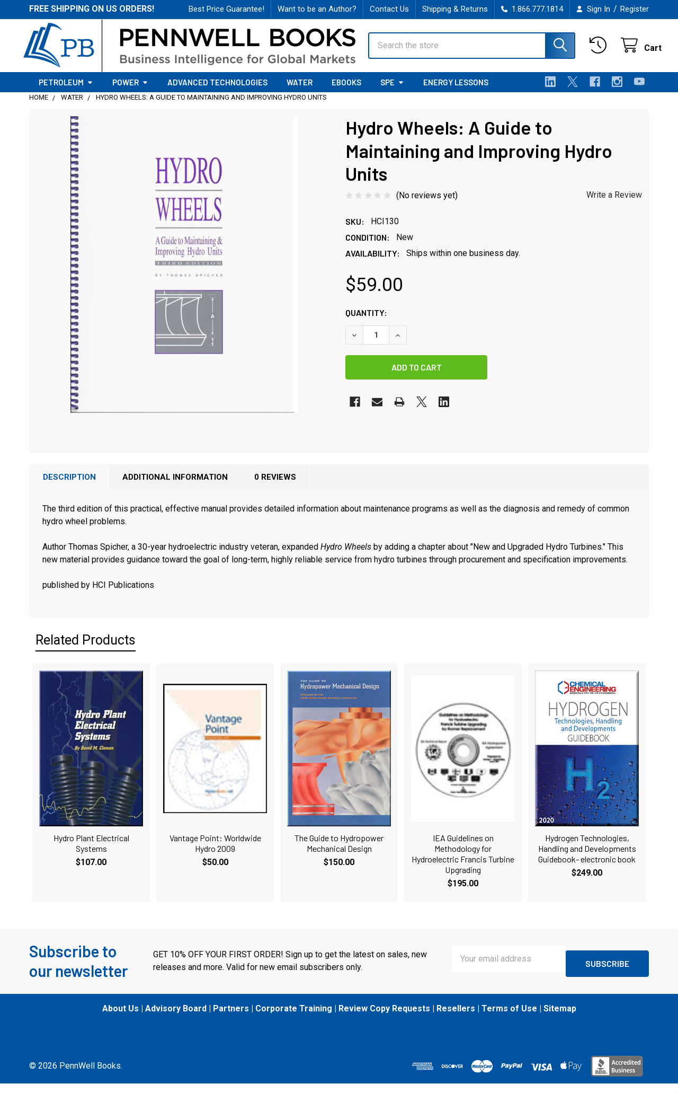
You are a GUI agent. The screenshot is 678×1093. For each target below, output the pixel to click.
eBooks (346, 91)
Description (69, 486)
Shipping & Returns (455, 9)
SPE (392, 91)
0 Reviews (275, 486)
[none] (184, 274)
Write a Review (614, 204)
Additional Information (175, 486)
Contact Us (389, 9)
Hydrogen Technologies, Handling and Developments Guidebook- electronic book (587, 858)
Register (634, 9)
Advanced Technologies (217, 91)
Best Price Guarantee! (226, 9)
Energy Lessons (455, 91)
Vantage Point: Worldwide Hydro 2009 (215, 852)
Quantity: (366, 322)
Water (300, 91)
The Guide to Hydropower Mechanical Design (339, 852)
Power (130, 91)
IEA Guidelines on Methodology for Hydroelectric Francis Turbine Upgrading (463, 863)
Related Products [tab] (85, 649)
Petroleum (66, 91)
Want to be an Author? (317, 9)
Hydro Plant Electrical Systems (91, 852)
